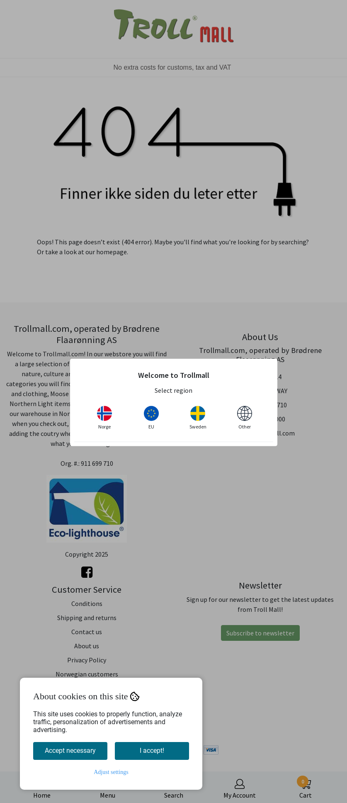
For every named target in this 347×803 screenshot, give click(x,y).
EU (151, 417)
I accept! (152, 750)
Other (244, 417)
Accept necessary (70, 750)
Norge (104, 417)
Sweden (197, 417)
